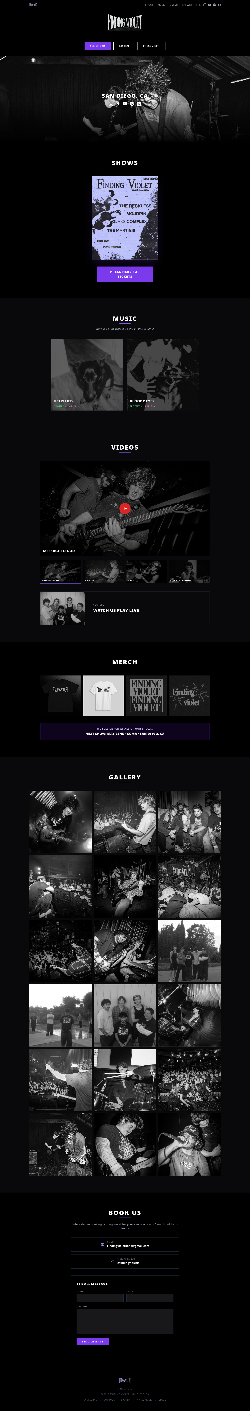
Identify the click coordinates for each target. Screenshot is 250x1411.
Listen (124, 46)
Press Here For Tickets (125, 274)
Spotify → (60, 406)
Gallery (187, 4)
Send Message (92, 1341)
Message (82, 1306)
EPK (198, 4)
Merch (174, 4)
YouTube (109, 1400)
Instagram (91, 1400)
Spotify (126, 1400)
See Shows (98, 46)
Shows (149, 4)
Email (130, 1291)
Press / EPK (151, 46)
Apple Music (144, 1400)
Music (161, 4)
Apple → (74, 406)
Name (80, 1291)
